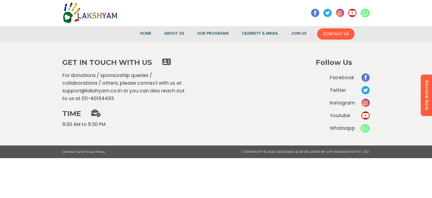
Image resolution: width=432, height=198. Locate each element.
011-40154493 (98, 98)
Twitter (350, 90)
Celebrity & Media (260, 33)
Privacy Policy (94, 152)
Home (145, 33)
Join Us (298, 33)
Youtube (350, 115)
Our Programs (213, 33)
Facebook (350, 77)
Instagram (350, 103)
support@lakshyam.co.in (92, 90)
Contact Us (336, 34)
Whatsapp (350, 128)
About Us (174, 33)
